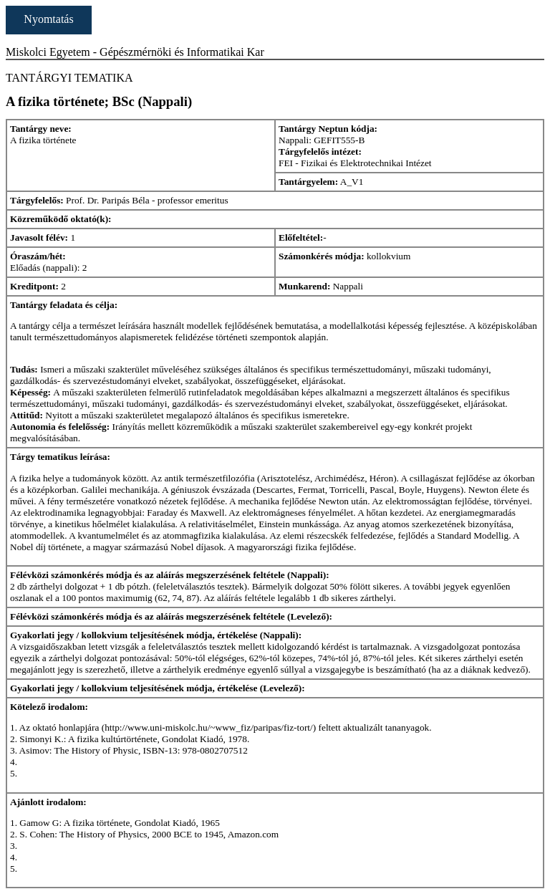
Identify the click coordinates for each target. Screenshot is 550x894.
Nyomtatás (48, 19)
